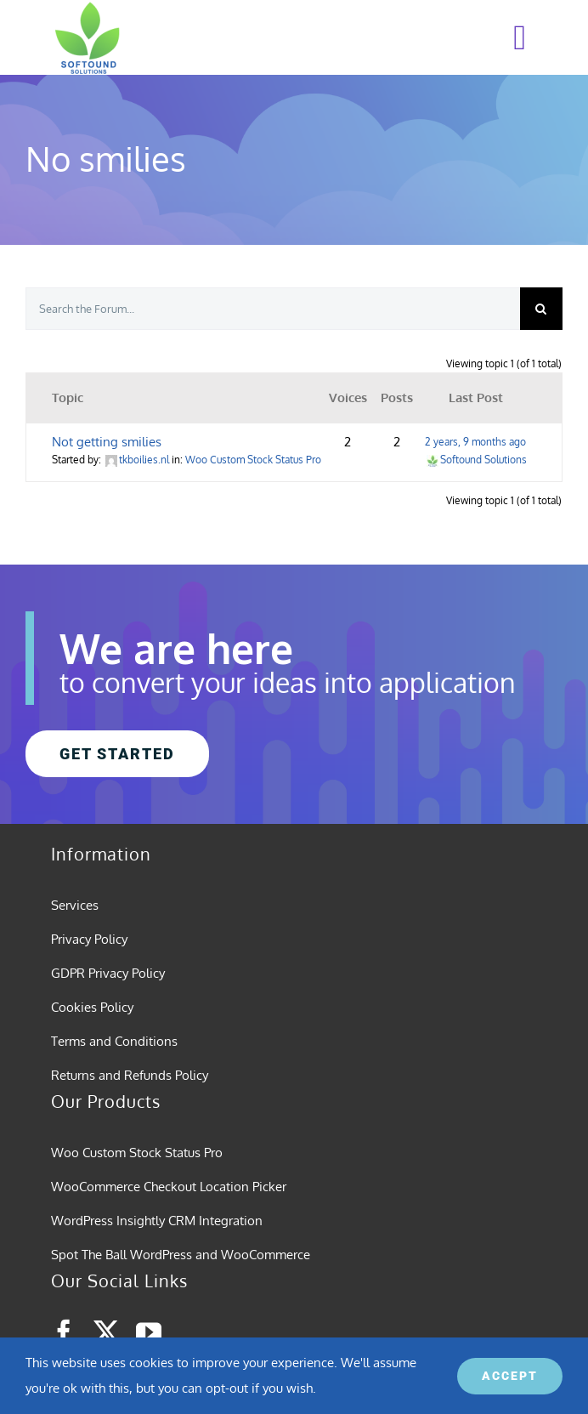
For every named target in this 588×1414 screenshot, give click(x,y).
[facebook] (63, 1332)
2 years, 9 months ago (475, 441)
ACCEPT (510, 1376)
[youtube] (148, 1332)
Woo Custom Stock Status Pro (253, 459)
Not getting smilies (106, 442)
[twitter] (106, 1332)
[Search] (541, 308)
